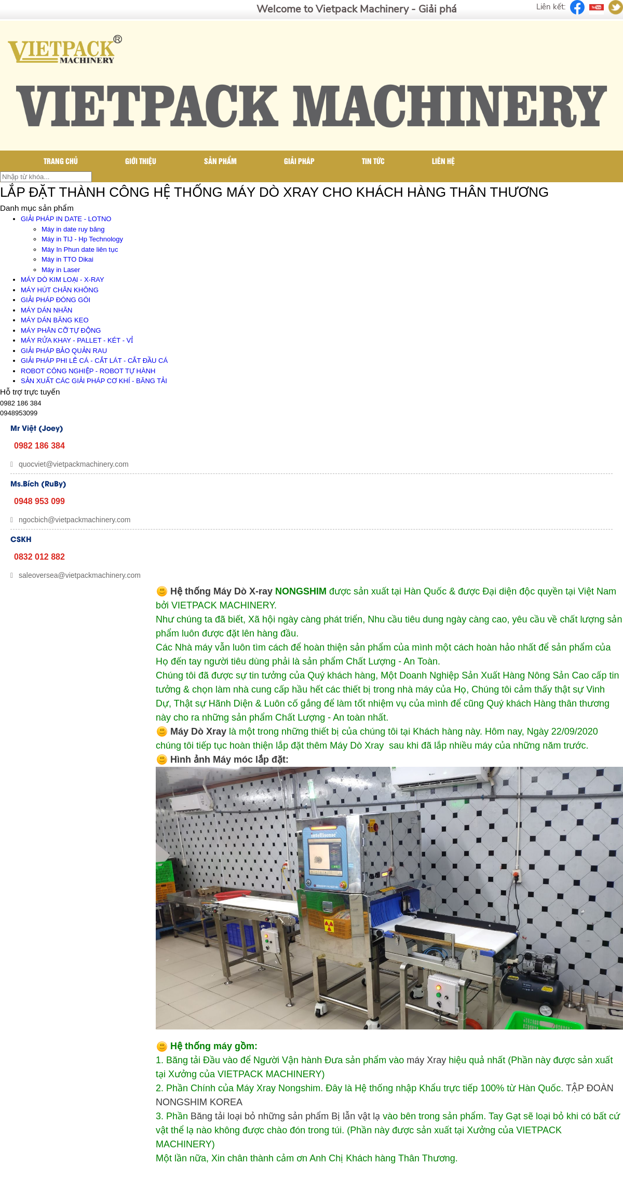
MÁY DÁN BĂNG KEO (55, 320)
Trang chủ (61, 160)
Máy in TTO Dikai (67, 259)
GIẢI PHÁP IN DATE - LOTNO (66, 219)
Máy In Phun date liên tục (80, 249)
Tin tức (373, 160)
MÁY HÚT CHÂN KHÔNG (60, 290)
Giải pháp (299, 160)
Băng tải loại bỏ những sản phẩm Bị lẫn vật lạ (285, 1116)
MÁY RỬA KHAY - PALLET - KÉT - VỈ (77, 340)
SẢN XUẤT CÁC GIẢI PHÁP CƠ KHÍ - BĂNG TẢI (94, 381)
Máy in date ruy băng (73, 229)
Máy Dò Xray (198, 731)
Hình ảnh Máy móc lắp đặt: (229, 759)
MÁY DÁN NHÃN (46, 310)
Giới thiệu (140, 160)
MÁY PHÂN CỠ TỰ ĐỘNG (61, 330)
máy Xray (426, 1060)
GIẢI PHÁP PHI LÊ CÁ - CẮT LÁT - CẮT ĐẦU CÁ (94, 360)
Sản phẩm (220, 160)
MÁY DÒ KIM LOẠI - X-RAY (62, 279)
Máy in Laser (61, 270)
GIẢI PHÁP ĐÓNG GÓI (55, 300)
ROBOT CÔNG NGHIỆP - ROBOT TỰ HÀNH (88, 371)
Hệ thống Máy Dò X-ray (221, 591)
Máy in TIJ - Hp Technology (82, 239)
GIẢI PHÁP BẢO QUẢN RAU (64, 351)
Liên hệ (443, 160)
